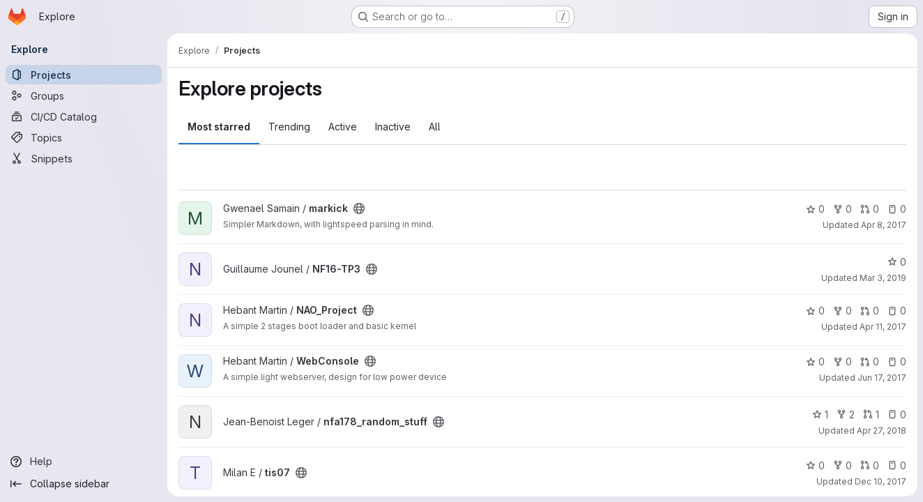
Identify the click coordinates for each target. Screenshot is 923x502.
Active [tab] (342, 126)
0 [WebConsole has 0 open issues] (896, 361)
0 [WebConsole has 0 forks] (842, 361)
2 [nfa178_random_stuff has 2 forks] (846, 414)
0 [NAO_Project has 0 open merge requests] (869, 311)
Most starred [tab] (219, 126)
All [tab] (435, 126)
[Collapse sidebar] (84, 484)
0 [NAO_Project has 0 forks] (842, 311)
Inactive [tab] (393, 126)
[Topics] (84, 137)
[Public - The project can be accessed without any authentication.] (359, 208)
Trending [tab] (289, 126)
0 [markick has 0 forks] (842, 209)
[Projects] (84, 74)
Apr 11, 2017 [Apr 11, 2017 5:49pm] (883, 326)
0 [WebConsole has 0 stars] (815, 361)
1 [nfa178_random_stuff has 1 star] (820, 414)
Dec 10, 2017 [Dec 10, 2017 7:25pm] (880, 481)
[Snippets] (84, 158)
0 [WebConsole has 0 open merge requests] (869, 361)
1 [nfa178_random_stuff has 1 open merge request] (871, 414)
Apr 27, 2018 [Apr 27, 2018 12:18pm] (881, 430)
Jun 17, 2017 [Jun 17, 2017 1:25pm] (881, 377)
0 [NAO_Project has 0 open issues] (896, 311)
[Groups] (84, 95)
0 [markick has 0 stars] (815, 209)
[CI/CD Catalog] (84, 116)
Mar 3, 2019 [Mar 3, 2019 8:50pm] (883, 278)
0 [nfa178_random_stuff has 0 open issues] (896, 414)
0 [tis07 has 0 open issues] (896, 465)
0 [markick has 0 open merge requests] (869, 209)
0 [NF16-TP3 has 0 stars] (896, 262)
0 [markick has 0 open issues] (896, 209)
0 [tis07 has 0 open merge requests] (869, 465)
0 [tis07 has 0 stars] (815, 465)
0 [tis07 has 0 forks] (842, 465)
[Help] (84, 461)
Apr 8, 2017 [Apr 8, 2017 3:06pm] (883, 225)
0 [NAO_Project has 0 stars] (815, 311)
